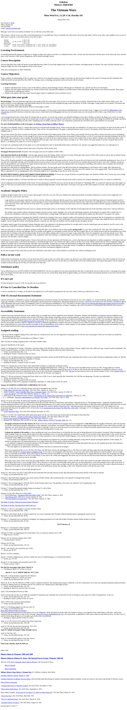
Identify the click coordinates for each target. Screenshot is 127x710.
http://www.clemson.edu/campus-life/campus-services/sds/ (40, 327)
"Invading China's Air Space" (10, 704)
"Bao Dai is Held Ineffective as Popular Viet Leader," (32, 399)
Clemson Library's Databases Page (31, 453)
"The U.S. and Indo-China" (9, 701)
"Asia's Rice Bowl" (10, 395)
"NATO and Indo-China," (11, 413)
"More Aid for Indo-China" (9, 690)
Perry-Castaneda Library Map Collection (24, 663)
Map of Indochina (10, 670)
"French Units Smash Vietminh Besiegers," (17, 420)
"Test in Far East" (6, 697)
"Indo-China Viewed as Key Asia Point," (17, 392)
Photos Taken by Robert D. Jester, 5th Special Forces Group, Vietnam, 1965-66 (32, 660)
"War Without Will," (11, 498)
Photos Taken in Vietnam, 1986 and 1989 (17, 656)
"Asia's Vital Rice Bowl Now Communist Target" (31, 393)
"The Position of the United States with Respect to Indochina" (53, 397)
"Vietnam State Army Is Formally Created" (14, 687)
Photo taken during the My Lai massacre (14, 612)
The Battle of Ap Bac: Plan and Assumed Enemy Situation (19, 503)
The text (71, 372)
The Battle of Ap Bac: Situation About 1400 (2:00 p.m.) (18, 507)
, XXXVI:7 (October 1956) (51, 422)
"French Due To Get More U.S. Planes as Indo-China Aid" (34, 694)
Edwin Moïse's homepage (9, 684)
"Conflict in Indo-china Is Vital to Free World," (32, 418)
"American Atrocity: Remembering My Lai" (50, 616)
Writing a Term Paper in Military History (50, 125)
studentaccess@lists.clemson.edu (33, 322)
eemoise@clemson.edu (13, 28)
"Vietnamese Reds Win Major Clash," (29, 496)
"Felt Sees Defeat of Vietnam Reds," (16, 500)
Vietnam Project (119, 372)
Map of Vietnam (10, 667)
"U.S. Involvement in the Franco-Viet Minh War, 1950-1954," (59, 409)
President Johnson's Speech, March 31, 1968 (15, 677)
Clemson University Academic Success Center (15, 680)
